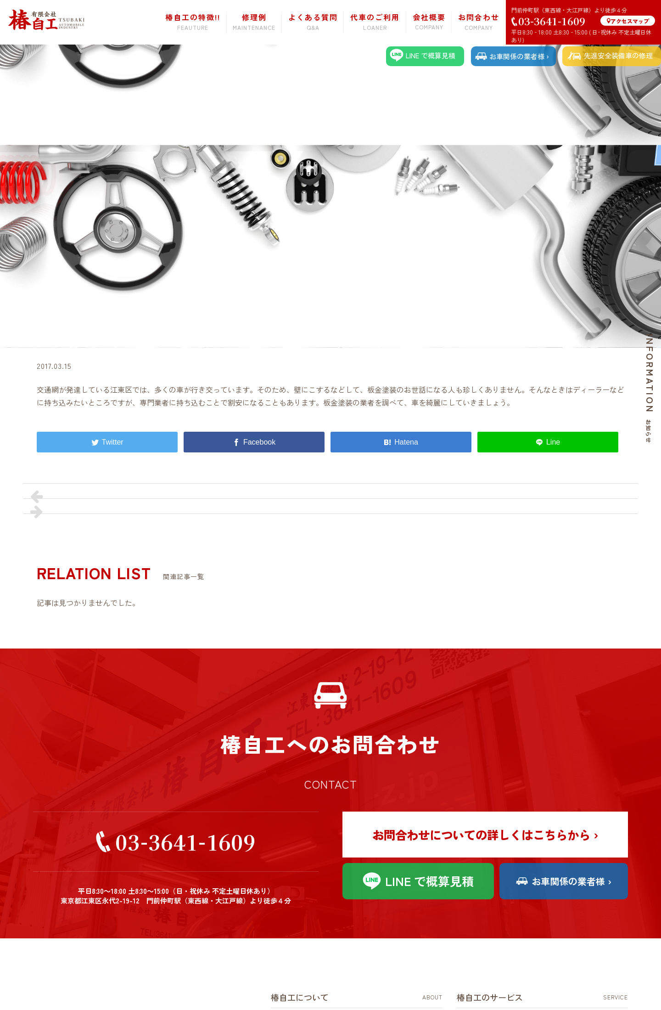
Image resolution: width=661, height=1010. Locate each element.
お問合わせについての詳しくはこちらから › (485, 834)
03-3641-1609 (185, 841)
